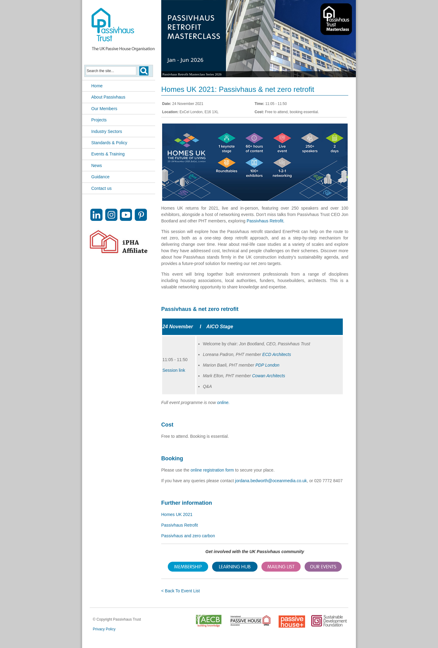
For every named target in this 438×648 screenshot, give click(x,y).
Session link (173, 370)
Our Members (104, 108)
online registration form (212, 470)
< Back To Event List (180, 590)
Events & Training (108, 154)
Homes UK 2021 (177, 514)
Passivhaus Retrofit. (266, 220)
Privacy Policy (104, 629)
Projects (99, 119)
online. (223, 402)
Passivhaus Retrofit (179, 525)
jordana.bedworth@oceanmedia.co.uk (271, 480)
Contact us (101, 188)
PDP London (267, 365)
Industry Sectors (106, 131)
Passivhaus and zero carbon (188, 535)
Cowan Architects (268, 375)
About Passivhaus (108, 97)
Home (97, 85)
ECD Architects (276, 354)
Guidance (100, 176)
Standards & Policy (109, 142)
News (96, 165)
